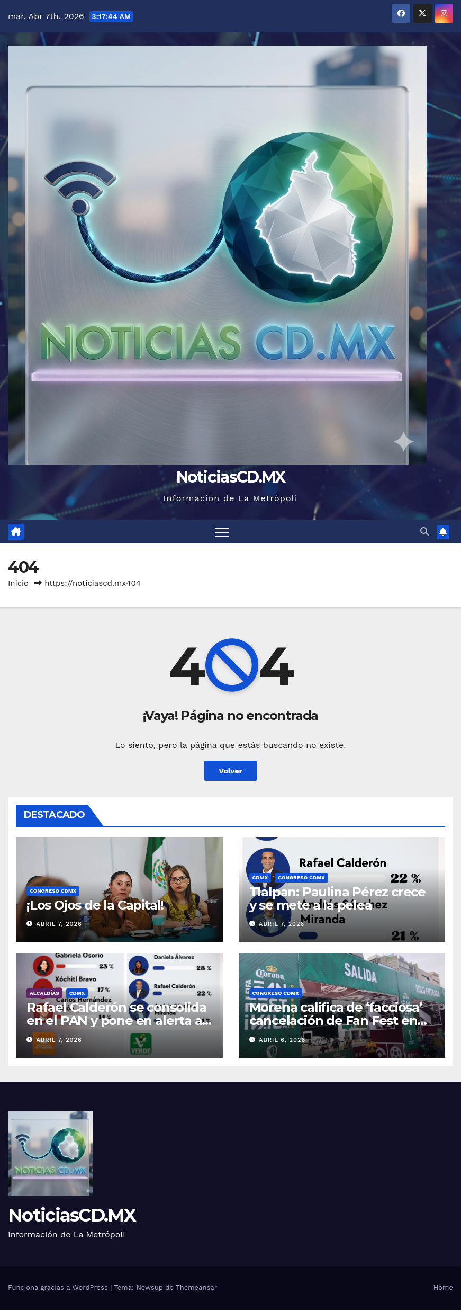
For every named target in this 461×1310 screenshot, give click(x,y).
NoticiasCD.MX (230, 477)
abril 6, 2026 (282, 1040)
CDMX (260, 877)
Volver (230, 771)
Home (443, 1287)
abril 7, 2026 (59, 924)
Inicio (18, 583)
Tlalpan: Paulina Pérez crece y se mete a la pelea (337, 898)
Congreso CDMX (53, 891)
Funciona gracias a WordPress (59, 1287)
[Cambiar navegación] (222, 531)
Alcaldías (44, 993)
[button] (424, 532)
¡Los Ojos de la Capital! (95, 905)
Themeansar (196, 1287)
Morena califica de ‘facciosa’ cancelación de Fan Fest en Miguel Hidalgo (335, 1020)
